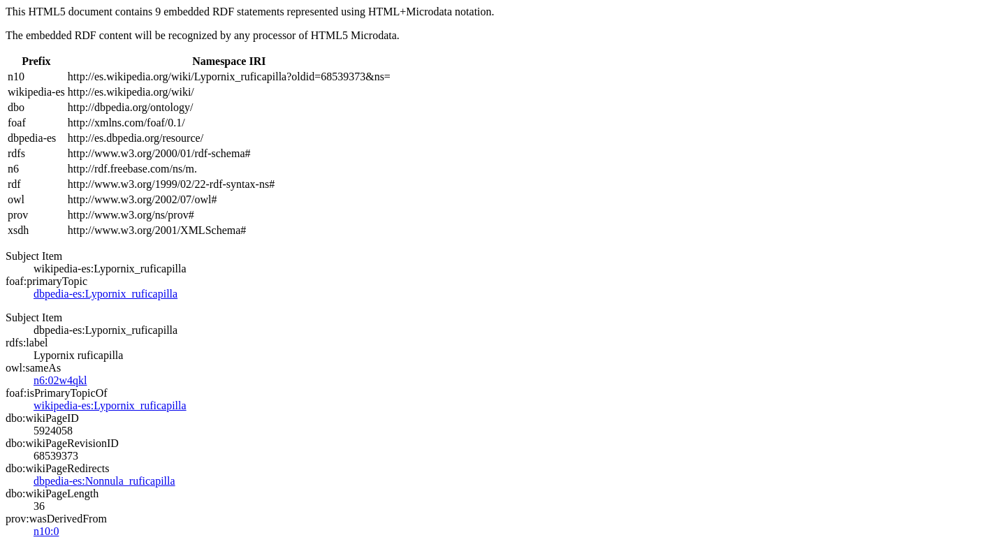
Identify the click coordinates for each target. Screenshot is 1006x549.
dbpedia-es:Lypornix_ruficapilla (105, 294)
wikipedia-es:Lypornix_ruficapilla (110, 405)
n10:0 (46, 531)
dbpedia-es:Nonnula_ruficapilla (104, 481)
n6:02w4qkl (60, 380)
